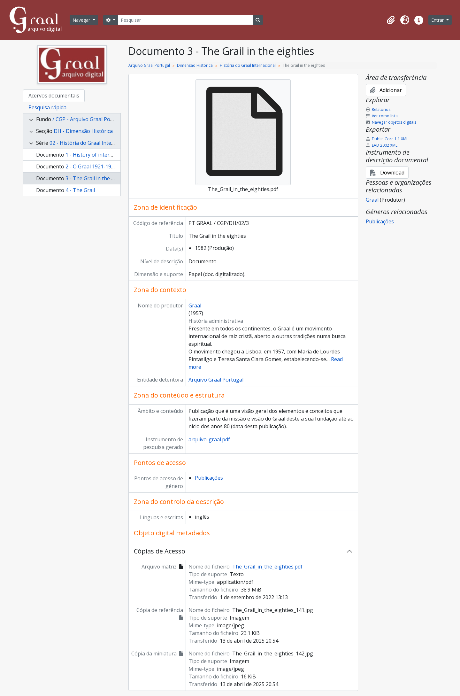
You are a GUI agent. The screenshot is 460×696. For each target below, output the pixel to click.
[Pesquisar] (185, 20)
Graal (194, 305)
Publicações (209, 477)
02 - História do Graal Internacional (92, 142)
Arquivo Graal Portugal (149, 65)
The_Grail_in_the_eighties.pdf (267, 566)
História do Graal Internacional (248, 65)
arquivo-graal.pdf (209, 439)
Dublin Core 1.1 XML (387, 139)
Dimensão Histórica (195, 65)
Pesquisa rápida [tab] (47, 107)
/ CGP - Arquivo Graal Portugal (88, 119)
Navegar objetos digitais (391, 122)
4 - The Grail (80, 190)
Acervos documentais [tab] (53, 95)
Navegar (82, 20)
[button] (391, 20)
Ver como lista (382, 116)
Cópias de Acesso (159, 551)
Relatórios (378, 109)
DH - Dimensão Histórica (83, 131)
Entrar (438, 20)
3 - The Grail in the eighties (97, 178)
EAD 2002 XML (381, 145)
